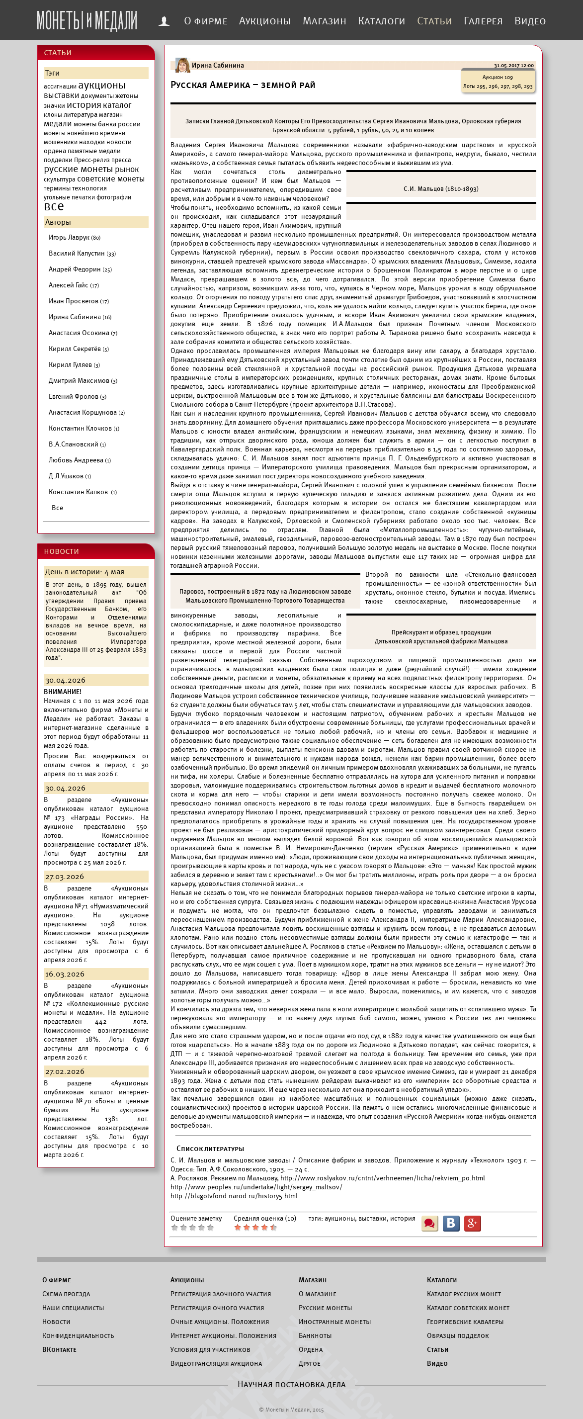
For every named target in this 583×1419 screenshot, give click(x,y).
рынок (127, 169)
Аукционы (265, 20)
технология (89, 188)
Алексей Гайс (74, 285)
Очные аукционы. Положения (219, 1322)
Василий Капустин (82, 253)
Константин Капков (83, 492)
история (84, 104)
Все (57, 508)
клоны (53, 115)
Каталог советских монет (468, 1308)
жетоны (126, 95)
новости (119, 142)
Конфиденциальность (78, 1335)
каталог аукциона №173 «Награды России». (96, 813)
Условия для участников (210, 1349)
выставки (62, 95)
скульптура (60, 179)
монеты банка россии (107, 124)
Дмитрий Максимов (83, 380)
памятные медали (94, 151)
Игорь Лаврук (75, 237)
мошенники (61, 142)
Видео (530, 20)
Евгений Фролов (78, 396)
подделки (58, 160)
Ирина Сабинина (80, 317)
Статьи (434, 20)
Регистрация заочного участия (220, 1294)
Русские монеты (325, 1308)
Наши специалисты (73, 1308)
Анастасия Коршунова (87, 412)
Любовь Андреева (80, 460)
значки (54, 105)
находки (92, 142)
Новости (56, 1322)
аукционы (102, 85)
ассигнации (60, 86)
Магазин (324, 20)
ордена (55, 151)
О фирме (206, 20)
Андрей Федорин (80, 269)
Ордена (311, 1349)
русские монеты (78, 169)
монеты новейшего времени (84, 133)
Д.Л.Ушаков (70, 476)
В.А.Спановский (77, 444)
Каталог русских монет (464, 1294)
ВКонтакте (59, 1349)
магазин (111, 115)
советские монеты (111, 179)
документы (97, 95)
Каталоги (382, 20)
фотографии (113, 197)
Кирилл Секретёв (79, 349)
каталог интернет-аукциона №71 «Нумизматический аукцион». (96, 906)
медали (58, 123)
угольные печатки (69, 197)
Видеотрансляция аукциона (216, 1363)
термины (57, 188)
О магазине (317, 1294)
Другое (310, 1363)
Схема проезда (66, 1294)
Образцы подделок (458, 1335)
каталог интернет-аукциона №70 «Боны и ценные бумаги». (96, 1101)
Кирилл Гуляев (74, 364)
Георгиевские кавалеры (465, 1322)
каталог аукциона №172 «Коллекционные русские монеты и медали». (96, 1003)
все (54, 206)
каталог (117, 105)
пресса (121, 160)
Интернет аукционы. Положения (223, 1335)
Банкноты (315, 1335)
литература (80, 114)
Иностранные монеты (335, 1322)
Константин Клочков (84, 428)
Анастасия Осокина (83, 333)
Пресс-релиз (92, 160)
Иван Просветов (79, 301)
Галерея (483, 20)
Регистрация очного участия (217, 1308)
